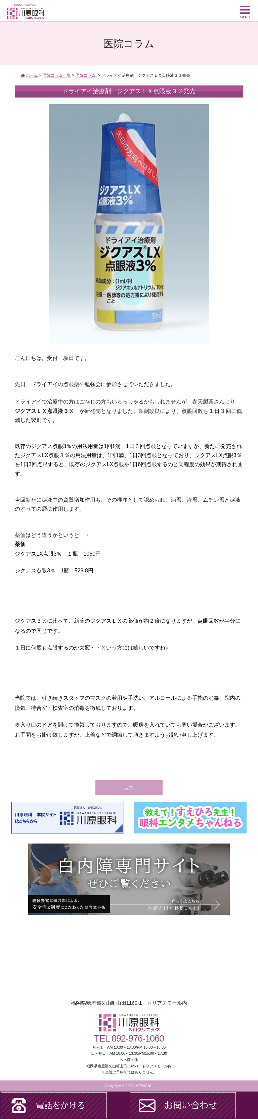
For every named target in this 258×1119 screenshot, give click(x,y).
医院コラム (86, 75)
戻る (129, 788)
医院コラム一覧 (57, 75)
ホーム (29, 75)
